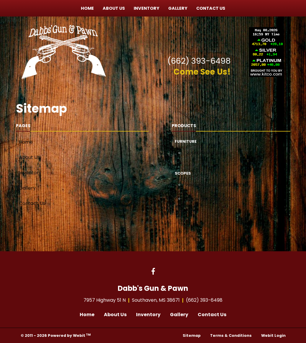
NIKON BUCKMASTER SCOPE (214, 185)
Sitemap (192, 335)
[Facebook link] (153, 271)
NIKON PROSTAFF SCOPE (210, 199)
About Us (114, 8)
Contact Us (210, 8)
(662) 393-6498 (199, 61)
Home (87, 8)
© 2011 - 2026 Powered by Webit (56, 335)
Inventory (146, 8)
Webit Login (273, 335)
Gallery (177, 8)
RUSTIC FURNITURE (204, 153)
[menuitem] (87, 8)
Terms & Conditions (231, 335)
